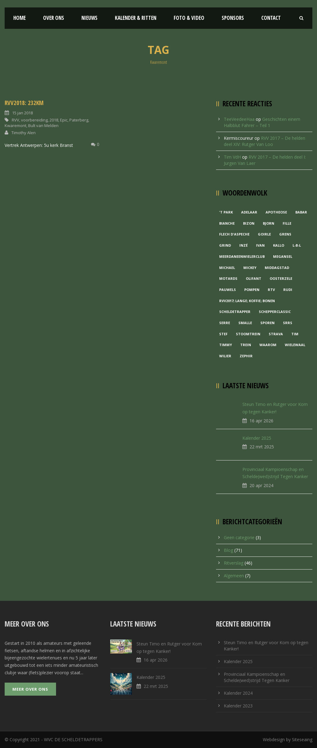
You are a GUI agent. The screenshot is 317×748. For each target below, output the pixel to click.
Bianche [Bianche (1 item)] (227, 223)
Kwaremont (15, 125)
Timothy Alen (23, 132)
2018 (54, 120)
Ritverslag (233, 563)
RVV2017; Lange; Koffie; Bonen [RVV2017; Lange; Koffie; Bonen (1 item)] (247, 300)
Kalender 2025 (256, 438)
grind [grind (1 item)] (225, 245)
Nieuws (89, 17)
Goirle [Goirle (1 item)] (264, 234)
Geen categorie (239, 537)
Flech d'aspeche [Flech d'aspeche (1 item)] (234, 234)
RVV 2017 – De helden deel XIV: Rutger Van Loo (264, 141)
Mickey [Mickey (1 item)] (249, 267)
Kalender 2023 (238, 706)
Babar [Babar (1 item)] (301, 212)
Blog (228, 550)
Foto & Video (189, 17)
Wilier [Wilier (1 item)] (225, 356)
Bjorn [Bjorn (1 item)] (268, 223)
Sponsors (233, 17)
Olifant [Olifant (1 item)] (253, 278)
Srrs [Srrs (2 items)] (287, 322)
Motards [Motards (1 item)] (228, 278)
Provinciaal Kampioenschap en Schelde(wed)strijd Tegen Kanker (256, 677)
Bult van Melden (43, 125)
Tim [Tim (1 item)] (294, 334)
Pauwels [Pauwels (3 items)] (227, 289)
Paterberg (78, 120)
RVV (15, 120)
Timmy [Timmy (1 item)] (225, 344)
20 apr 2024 (261, 485)
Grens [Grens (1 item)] (285, 234)
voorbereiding (34, 120)
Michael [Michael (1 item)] (227, 267)
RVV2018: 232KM (24, 103)
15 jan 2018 (22, 113)
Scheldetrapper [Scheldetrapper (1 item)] (234, 311)
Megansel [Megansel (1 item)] (282, 256)
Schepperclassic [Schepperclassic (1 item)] (275, 311)
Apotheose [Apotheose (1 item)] (276, 212)
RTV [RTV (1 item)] (271, 289)
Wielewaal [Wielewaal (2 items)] (295, 344)
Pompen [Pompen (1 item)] (251, 289)
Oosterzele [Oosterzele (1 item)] (281, 278)
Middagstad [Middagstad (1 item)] (277, 267)
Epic (63, 120)
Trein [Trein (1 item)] (245, 344)
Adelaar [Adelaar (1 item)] (249, 212)
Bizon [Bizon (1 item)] (248, 223)
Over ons (53, 17)
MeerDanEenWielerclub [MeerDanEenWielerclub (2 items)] (242, 256)
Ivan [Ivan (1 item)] (260, 245)
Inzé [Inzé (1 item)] (243, 245)
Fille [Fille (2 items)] (287, 223)
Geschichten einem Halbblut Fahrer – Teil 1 (262, 122)
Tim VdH (232, 157)
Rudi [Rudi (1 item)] (287, 289)
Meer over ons (30, 689)
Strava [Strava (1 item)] (276, 334)
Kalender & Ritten (135, 17)
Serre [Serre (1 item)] (224, 322)
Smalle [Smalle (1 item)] (245, 322)
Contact (271, 17)
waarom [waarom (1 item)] (267, 344)
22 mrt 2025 (262, 447)
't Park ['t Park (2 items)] (226, 212)
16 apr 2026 (261, 421)
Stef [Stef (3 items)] (223, 334)
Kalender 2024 (238, 693)
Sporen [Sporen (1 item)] (267, 322)
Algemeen (234, 576)
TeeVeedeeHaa (239, 119)
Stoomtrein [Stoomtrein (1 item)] (248, 334)
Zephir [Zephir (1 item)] (246, 356)
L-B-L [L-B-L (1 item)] (297, 245)
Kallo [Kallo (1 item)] (278, 245)
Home (19, 17)
